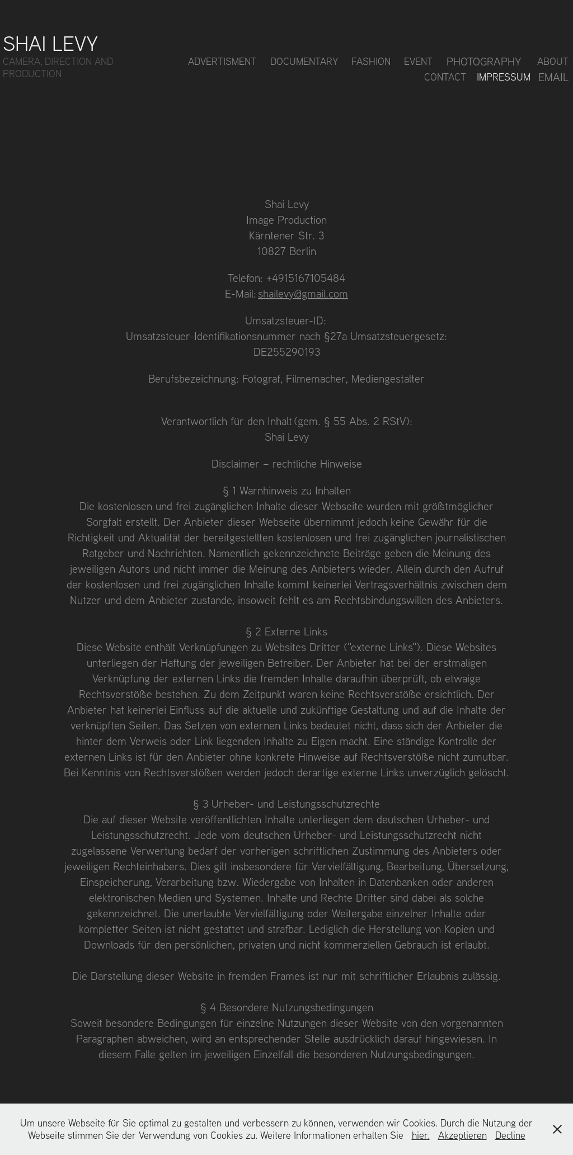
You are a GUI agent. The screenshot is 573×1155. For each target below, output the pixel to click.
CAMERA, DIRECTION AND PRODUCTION (59, 67)
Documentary (304, 61)
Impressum (503, 76)
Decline (510, 1135)
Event (418, 61)
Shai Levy (50, 43)
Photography (484, 61)
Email (553, 77)
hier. (421, 1135)
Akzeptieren (462, 1135)
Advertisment (222, 61)
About (553, 61)
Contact (445, 76)
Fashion (371, 61)
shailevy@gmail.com (303, 293)
